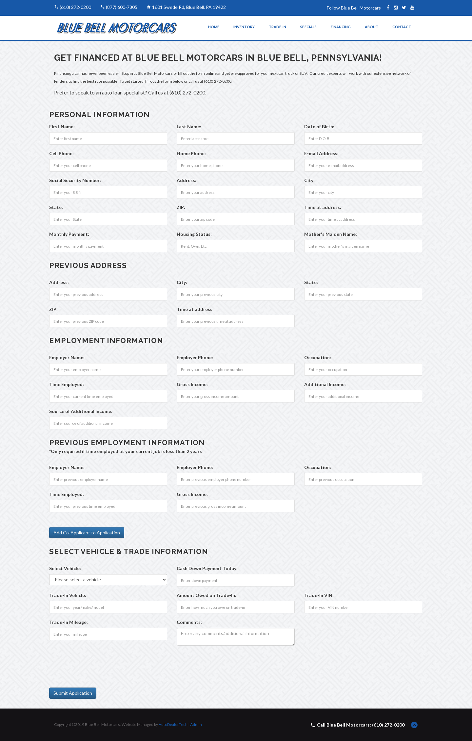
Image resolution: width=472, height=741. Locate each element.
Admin (196, 724)
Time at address (194, 309)
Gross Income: (192, 384)
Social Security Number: (75, 180)
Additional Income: (325, 384)
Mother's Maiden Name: (330, 234)
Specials (308, 27)
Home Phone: (191, 153)
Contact (401, 27)
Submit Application (72, 693)
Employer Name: (67, 357)
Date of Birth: (319, 126)
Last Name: (189, 126)
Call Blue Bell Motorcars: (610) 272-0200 (360, 725)
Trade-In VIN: (319, 595)
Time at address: (322, 207)
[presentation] (99, 663)
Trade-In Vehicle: (67, 595)
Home (213, 27)
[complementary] (452, 721)
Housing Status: (194, 234)
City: (309, 180)
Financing (341, 27)
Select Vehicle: (65, 568)
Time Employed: (66, 384)
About (371, 27)
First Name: (62, 126)
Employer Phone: (195, 357)
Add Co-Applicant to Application (86, 532)
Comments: (189, 622)
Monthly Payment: (69, 234)
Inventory (244, 27)
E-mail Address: (321, 153)
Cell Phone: (61, 153)
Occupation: (317, 357)
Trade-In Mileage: (68, 622)
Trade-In (277, 27)
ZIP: (181, 207)
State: (56, 207)
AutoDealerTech (173, 724)
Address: (186, 180)
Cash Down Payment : (207, 568)
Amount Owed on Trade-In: (206, 595)
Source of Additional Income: (80, 411)
